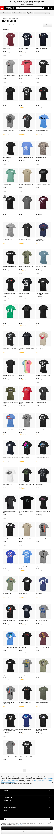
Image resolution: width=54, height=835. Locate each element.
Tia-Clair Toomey (45, 780)
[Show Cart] (51, 8)
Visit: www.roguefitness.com (27, 4)
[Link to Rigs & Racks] (30, 13)
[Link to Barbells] (19, 13)
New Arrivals (6, 29)
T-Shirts (17, 18)
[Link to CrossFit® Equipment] (5, 13)
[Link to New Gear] (14, 13)
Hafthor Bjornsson (10, 782)
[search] (30, 8)
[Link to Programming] (46, 13)
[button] (42, 8)
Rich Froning (37, 780)
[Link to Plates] (24, 13)
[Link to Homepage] (10, 8)
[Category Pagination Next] (29, 770)
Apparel (6, 18)
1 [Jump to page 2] (24, 770)
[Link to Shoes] (36, 13)
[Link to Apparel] (40, 13)
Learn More (19, 824)
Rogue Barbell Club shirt (12, 780)
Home (3, 18)
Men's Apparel (12, 18)
